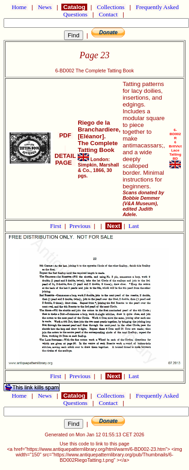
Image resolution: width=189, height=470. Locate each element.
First (56, 225)
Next (113, 225)
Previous (81, 225)
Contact (108, 14)
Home (19, 7)
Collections (110, 7)
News (44, 7)
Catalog (74, 7)
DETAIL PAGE (65, 156)
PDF (65, 135)
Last (134, 225)
